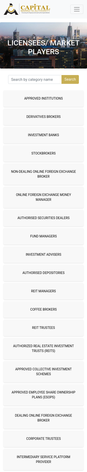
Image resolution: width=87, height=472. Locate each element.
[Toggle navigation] (76, 9)
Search (70, 79)
